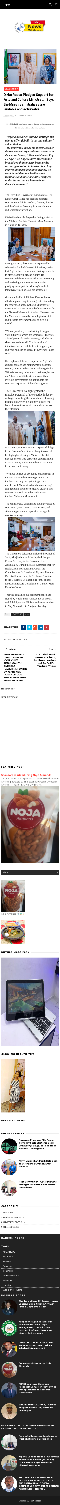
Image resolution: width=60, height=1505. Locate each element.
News (8, 5)
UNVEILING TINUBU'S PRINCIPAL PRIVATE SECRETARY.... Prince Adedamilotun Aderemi (36, 1345)
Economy (7, 1280)
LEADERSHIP (11, 89)
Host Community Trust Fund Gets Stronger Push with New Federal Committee (38, 1185)
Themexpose (35, 1501)
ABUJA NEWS (9, 1251)
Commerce (8, 1270)
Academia (8, 1256)
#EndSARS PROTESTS (13, 1217)
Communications (11, 1275)
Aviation (7, 1261)
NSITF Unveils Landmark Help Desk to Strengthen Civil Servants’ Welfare (38, 1164)
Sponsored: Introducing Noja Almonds (26, 775)
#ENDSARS (8, 1212)
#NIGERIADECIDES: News (15, 1222)
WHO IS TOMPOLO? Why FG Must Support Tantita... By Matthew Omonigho (37, 1408)
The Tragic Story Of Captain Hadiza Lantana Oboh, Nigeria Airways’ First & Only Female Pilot (38, 1304)
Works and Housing (12, 1290)
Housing (7, 1285)
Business (7, 1266)
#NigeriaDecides (11, 1227)
